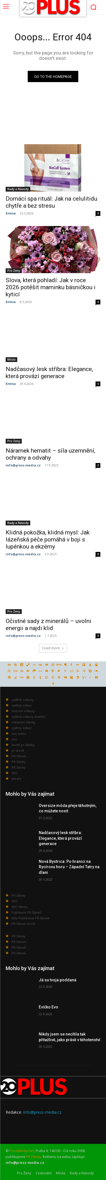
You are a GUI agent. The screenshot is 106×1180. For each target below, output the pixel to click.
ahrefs (16, 779)
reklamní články (23, 722)
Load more (53, 648)
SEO (15, 773)
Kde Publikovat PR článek (30, 918)
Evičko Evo (48, 1007)
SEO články (20, 907)
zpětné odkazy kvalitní (28, 716)
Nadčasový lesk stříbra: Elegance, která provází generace (60, 838)
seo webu (19, 733)
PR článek (19, 756)
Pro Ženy (13, 271)
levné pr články (23, 745)
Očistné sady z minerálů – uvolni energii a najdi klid (48, 624)
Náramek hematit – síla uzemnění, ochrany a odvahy (50, 454)
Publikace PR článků (27, 912)
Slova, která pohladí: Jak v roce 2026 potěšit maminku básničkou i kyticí (51, 287)
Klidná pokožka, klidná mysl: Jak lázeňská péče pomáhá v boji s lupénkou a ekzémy (48, 539)
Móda (11, 359)
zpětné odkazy (23, 700)
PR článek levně (23, 924)
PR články (19, 762)
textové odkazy (23, 711)
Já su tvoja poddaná (57, 980)
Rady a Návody (18, 189)
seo (14, 739)
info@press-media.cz (23, 465)
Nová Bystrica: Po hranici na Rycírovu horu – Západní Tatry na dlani (69, 867)
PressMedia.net (21, 1150)
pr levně (18, 750)
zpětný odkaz (22, 705)
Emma (11, 213)
